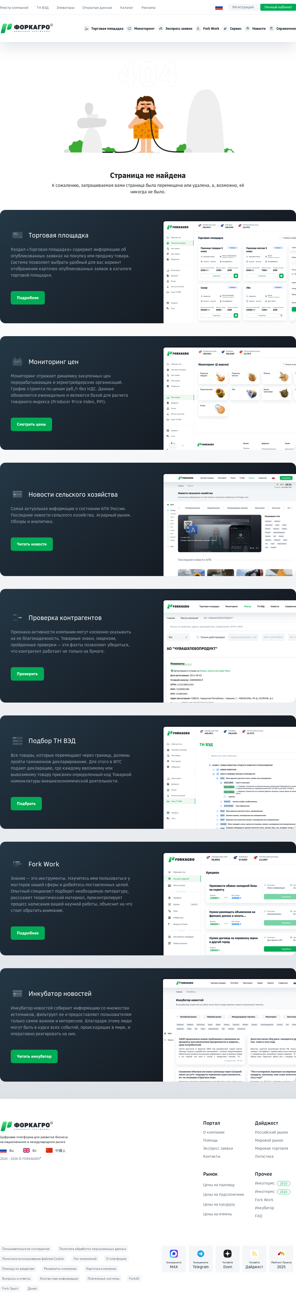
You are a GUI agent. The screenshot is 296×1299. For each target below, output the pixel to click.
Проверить (27, 673)
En (29, 1150)
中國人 (56, 1150)
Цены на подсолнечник (223, 1194)
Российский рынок (271, 1132)
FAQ (258, 1215)
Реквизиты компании (60, 1269)
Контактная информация (59, 1278)
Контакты (211, 1156)
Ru (7, 1150)
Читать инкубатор (34, 1056)
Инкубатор (264, 1207)
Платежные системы (103, 1278)
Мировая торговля (271, 1148)
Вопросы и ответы (16, 1278)
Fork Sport (10, 1288)
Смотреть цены (31, 424)
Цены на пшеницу (219, 1184)
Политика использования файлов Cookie (33, 1259)
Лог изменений (85, 1259)
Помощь (210, 1140)
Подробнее (28, 297)
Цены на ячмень (217, 1214)
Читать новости (32, 544)
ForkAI (134, 1278)
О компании (213, 1132)
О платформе (116, 1259)
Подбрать (26, 803)
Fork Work (264, 1199)
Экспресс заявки (218, 1148)
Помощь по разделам (18, 1269)
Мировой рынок (269, 1140)
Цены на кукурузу (219, 1204)
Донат (32, 1288)
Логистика (264, 1156)
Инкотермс (272, 1183)
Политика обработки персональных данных (92, 1249)
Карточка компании (101, 1269)
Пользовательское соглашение (26, 1249)
